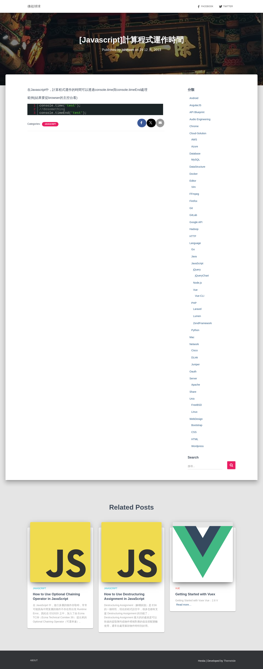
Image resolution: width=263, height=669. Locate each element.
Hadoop (194, 229)
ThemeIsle (230, 660)
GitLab (193, 215)
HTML (194, 439)
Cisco (194, 350)
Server (193, 378)
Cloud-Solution (198, 133)
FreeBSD (196, 404)
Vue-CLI (199, 295)
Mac (192, 337)
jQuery (197, 269)
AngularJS (195, 105)
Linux (194, 411)
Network (194, 344)
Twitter (226, 6)
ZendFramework (202, 323)
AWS (194, 139)
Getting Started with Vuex (195, 594)
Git (191, 208)
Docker (194, 173)
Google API (196, 222)
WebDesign (196, 418)
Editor (193, 180)
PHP (194, 302)
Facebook (205, 6)
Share (193, 391)
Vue (195, 289)
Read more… (183, 604)
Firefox (193, 201)
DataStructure (197, 166)
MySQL (195, 159)
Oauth (193, 371)
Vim (193, 186)
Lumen (197, 316)
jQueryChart (202, 275)
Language (195, 243)
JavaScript (50, 124)
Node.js (197, 282)
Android (194, 98)
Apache (195, 384)
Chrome (194, 126)
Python (195, 330)
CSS (194, 432)
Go (193, 249)
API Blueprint (197, 112)
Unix (192, 398)
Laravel (197, 309)
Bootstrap (196, 425)
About (34, 660)
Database (195, 153)
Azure (194, 146)
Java (194, 256)
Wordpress (197, 446)
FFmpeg (194, 193)
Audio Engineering (200, 119)
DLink (194, 357)
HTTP (193, 236)
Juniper (195, 364)
